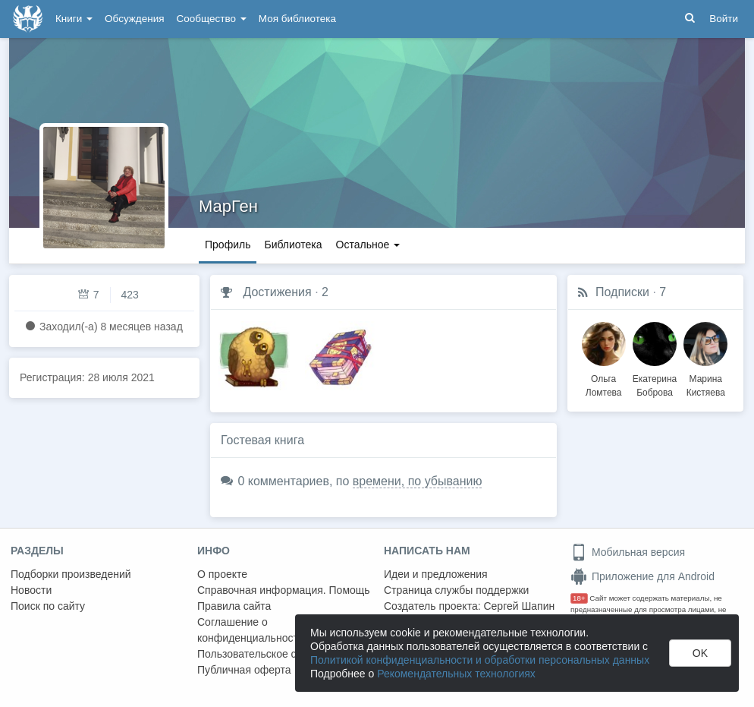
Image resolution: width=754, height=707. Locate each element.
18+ (579, 598)
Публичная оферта (244, 670)
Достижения (277, 292)
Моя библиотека (297, 18)
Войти (723, 18)
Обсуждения (134, 18)
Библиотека (293, 244)
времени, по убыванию (417, 481)
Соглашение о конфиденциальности (250, 630)
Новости (31, 590)
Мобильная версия (627, 552)
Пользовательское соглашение (273, 654)
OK (700, 653)
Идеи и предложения (436, 574)
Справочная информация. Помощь (283, 590)
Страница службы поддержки (456, 590)
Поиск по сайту (48, 606)
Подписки (622, 292)
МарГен (228, 206)
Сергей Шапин (519, 606)
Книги (74, 18)
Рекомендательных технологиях (456, 674)
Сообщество (212, 18)
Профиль (227, 244)
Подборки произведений (71, 574)
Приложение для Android (642, 576)
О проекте (222, 574)
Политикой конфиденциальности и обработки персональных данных (479, 660)
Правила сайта (234, 606)
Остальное (368, 244)
